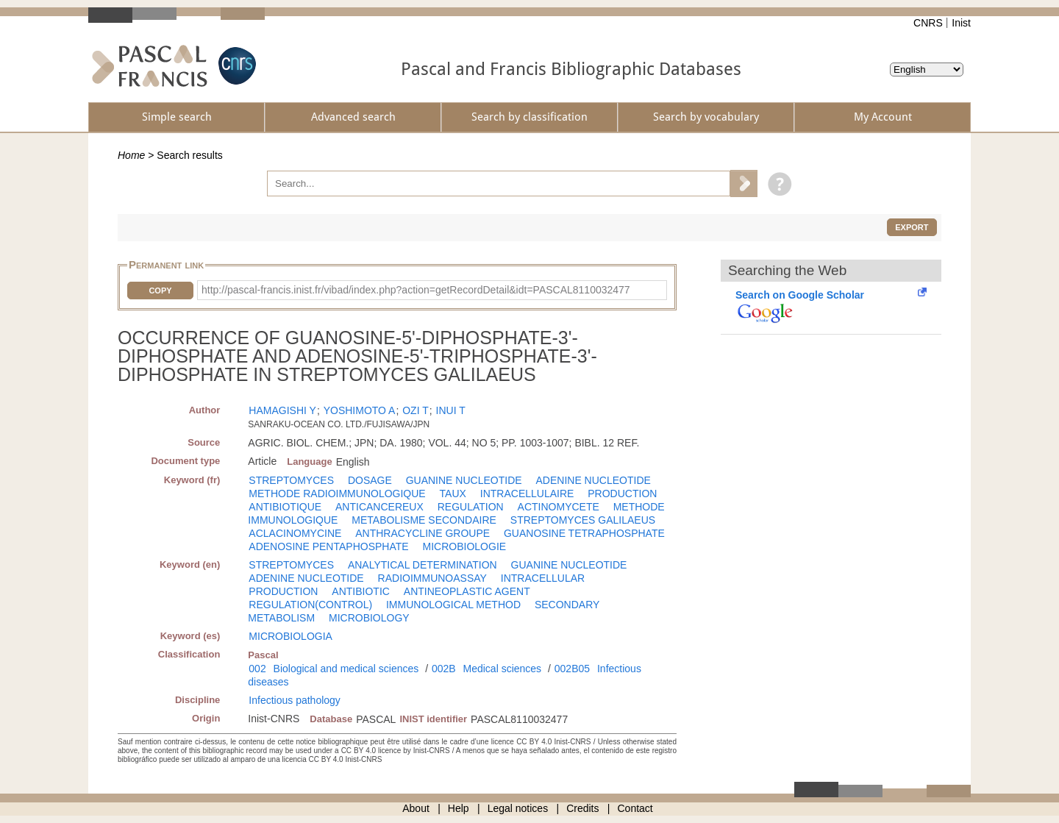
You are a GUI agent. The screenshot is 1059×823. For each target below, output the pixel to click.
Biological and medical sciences (346, 668)
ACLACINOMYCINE (295, 533)
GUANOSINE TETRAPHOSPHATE (584, 533)
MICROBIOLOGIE (465, 546)
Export (911, 227)
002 (257, 668)
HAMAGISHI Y (282, 410)
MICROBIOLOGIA (290, 636)
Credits (582, 808)
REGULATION (471, 507)
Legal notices (518, 808)
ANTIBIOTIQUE (285, 507)
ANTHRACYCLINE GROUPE (422, 533)
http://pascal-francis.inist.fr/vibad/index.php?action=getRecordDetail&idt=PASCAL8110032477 (416, 290)
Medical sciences (502, 668)
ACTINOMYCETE (558, 507)
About (415, 808)
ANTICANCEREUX (379, 507)
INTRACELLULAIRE (527, 493)
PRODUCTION (622, 493)
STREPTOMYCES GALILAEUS (582, 520)
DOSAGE (370, 480)
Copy (160, 290)
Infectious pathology (294, 700)
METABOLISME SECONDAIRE (424, 520)
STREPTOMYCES (291, 480)
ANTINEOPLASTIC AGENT (467, 591)
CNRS (928, 23)
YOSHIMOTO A (360, 410)
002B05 (572, 668)
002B (444, 668)
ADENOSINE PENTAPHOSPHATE (328, 546)
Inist (961, 23)
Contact (635, 808)
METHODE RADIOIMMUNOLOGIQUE (337, 493)
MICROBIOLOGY (369, 618)
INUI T (451, 410)
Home (131, 155)
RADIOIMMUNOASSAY (432, 578)
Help (458, 808)
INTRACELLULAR (543, 578)
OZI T (415, 410)
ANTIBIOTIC (361, 591)
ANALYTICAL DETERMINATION (422, 565)
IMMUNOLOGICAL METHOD (453, 604)
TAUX (453, 493)
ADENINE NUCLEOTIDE (592, 480)
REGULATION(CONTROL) (310, 604)
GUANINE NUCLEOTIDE (464, 480)
